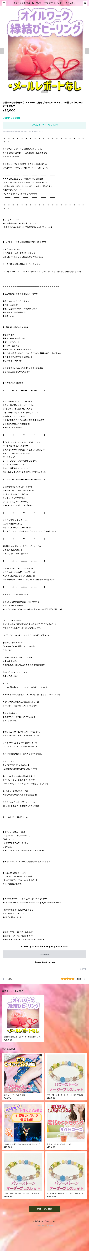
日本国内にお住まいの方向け (44, 962)
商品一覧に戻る (44, 1209)
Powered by (44, 1225)
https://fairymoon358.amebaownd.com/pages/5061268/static (32, 902)
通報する (83, 969)
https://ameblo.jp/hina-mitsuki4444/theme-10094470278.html (32, 609)
